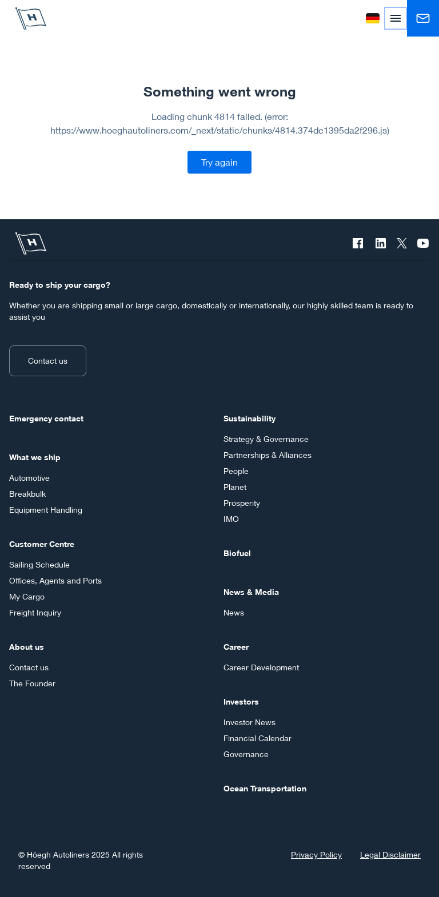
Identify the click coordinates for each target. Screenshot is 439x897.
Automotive (29, 477)
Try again (219, 161)
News (234, 612)
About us (26, 646)
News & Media (251, 592)
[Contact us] (423, 18)
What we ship (35, 457)
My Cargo (27, 596)
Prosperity (242, 503)
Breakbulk (27, 493)
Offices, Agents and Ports (55, 580)
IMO (231, 519)
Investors (241, 701)
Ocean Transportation (265, 788)
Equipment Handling (45, 509)
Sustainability (250, 418)
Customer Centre (41, 544)
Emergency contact (46, 418)
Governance (246, 754)
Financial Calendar (258, 738)
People (236, 471)
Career (236, 646)
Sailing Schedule (39, 564)
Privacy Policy (316, 854)
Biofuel (237, 553)
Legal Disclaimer (390, 854)
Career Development (261, 667)
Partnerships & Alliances (268, 455)
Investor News (250, 722)
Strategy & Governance (266, 439)
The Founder (32, 683)
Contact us (47, 360)
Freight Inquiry (35, 612)
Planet (235, 487)
